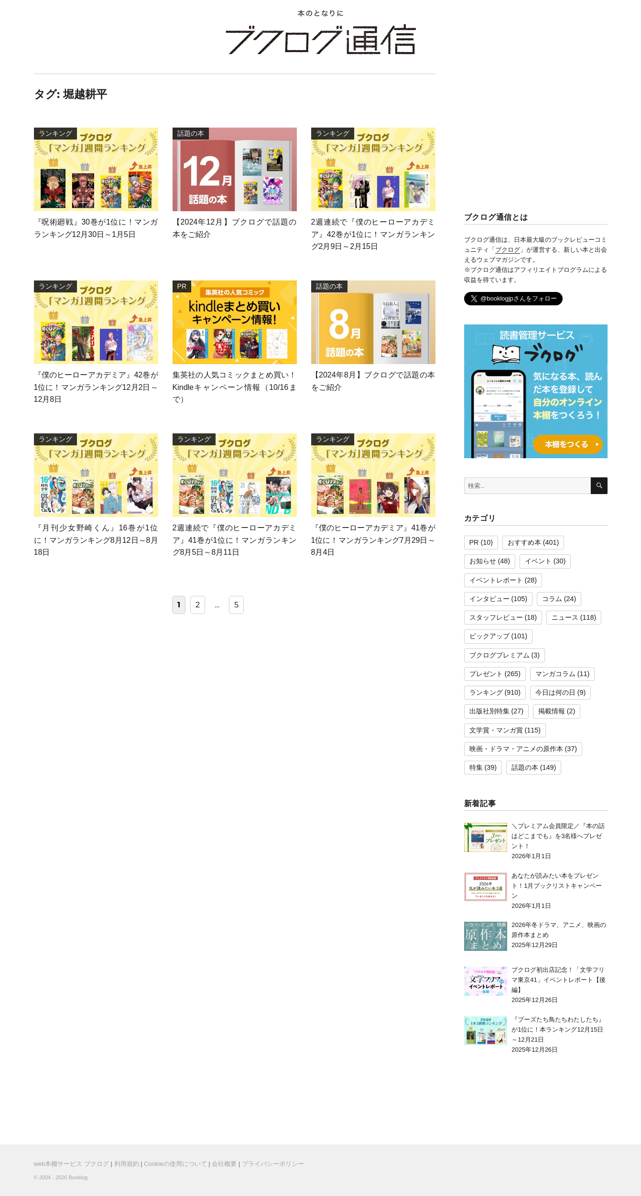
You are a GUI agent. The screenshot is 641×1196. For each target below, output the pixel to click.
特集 (476, 767)
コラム (552, 599)
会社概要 (224, 1163)
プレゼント (486, 674)
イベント (538, 561)
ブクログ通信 (320, 39)
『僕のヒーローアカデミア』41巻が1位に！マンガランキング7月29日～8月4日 (373, 540)
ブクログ (507, 249)
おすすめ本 (524, 542)
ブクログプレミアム (499, 655)
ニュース (565, 617)
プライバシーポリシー (273, 1163)
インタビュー (489, 599)
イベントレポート (496, 580)
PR (474, 542)
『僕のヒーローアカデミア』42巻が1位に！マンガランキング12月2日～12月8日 (96, 387)
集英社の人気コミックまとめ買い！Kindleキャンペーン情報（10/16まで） (235, 387)
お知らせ (482, 561)
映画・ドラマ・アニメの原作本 (516, 749)
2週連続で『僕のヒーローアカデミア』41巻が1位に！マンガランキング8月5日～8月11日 (235, 540)
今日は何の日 (555, 692)
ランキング (486, 692)
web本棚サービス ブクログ (71, 1163)
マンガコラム (555, 674)
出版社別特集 (489, 711)
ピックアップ (489, 636)
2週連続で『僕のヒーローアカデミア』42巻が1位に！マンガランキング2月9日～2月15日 (373, 234)
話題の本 (524, 767)
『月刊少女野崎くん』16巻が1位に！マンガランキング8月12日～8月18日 (96, 540)
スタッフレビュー (496, 617)
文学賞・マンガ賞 (496, 730)
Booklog (77, 1177)
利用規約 (126, 1163)
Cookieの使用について (175, 1163)
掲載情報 (551, 711)
